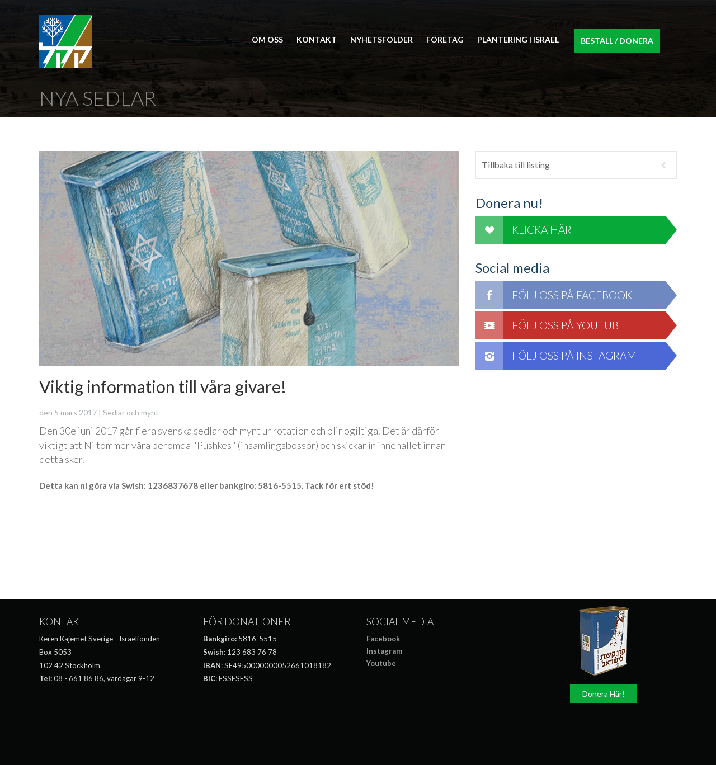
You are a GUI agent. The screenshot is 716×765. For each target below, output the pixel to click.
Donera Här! (603, 693)
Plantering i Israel (518, 39)
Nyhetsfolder (381, 39)
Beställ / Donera (617, 40)
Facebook (383, 638)
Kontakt (316, 39)
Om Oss (267, 39)
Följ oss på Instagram (556, 356)
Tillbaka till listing (576, 165)
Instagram (384, 650)
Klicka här (523, 230)
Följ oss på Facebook (553, 295)
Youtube (381, 663)
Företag (445, 39)
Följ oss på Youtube (550, 325)
